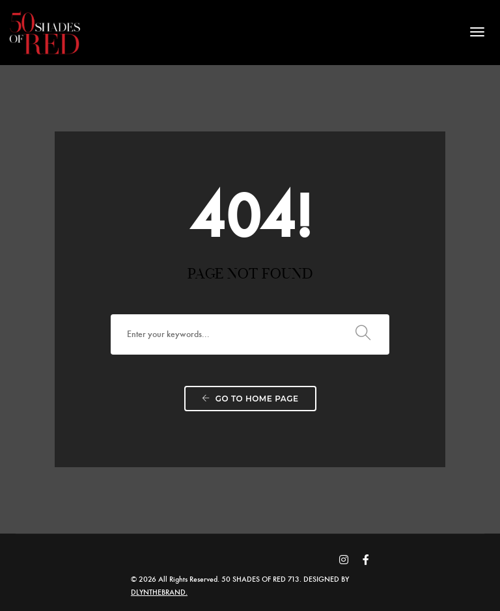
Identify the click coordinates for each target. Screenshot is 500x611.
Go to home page (250, 401)
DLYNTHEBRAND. (166, 591)
